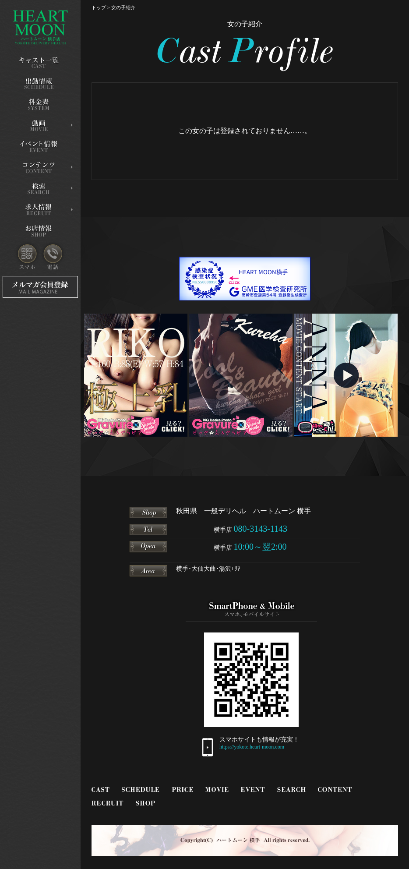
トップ (99, 7)
